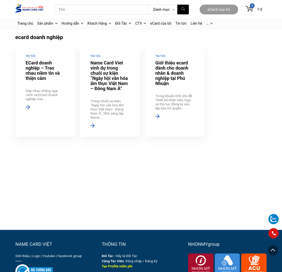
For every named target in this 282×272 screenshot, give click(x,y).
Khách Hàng (97, 23)
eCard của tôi (219, 9)
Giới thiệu (22, 256)
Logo (36, 256)
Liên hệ (196, 23)
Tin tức (181, 23)
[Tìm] (183, 9)
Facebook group (69, 256)
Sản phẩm (45, 23)
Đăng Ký (151, 261)
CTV (138, 23)
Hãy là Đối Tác (120, 256)
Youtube (48, 256)
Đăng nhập (133, 261)
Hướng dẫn (70, 23)
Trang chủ (25, 23)
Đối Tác (121, 23)
